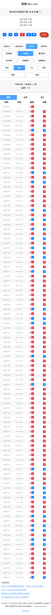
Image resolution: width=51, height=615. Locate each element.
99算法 (25, 53)
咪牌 (44, 34)
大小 (31, 68)
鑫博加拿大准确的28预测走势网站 (15, 594)
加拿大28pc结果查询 (34, 586)
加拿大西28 (19, 46)
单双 (44, 68)
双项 (13, 75)
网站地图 (25, 611)
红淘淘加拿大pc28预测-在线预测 (15, 597)
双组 (37, 75)
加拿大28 (7, 46)
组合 (7, 68)
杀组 (19, 68)
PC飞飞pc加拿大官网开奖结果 (13, 590)
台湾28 (31, 46)
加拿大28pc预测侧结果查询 (12, 586)
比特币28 (44, 46)
